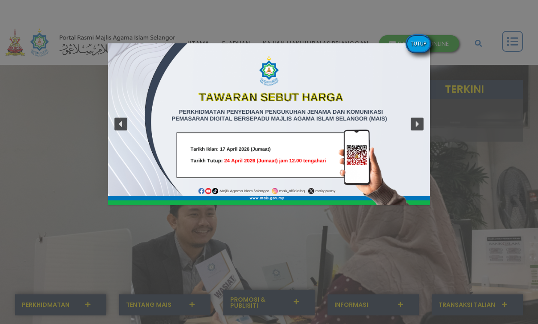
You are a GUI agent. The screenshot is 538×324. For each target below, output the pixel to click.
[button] (269, 124)
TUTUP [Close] (418, 43)
